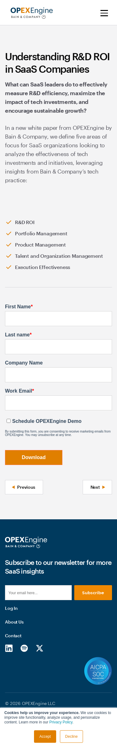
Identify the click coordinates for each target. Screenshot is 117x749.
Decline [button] (71, 736)
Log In (11, 640)
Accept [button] (45, 736)
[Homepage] (26, 542)
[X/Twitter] (39, 680)
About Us (14, 653)
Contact (13, 667)
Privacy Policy (60, 722)
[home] (30, 13)
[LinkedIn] (9, 680)
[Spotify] (24, 680)
